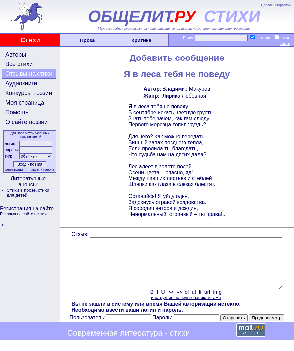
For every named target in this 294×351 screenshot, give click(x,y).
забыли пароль (42, 169)
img (217, 302)
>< (170, 302)
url (207, 302)
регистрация (14, 169)
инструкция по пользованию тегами (185, 307)
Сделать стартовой (276, 5)
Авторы (15, 54)
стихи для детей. (28, 193)
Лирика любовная (183, 96)
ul (193, 302)
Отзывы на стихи (28, 73)
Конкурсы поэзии (28, 93)
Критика (141, 40)
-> (179, 302)
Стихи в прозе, (22, 190)
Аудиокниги (21, 83)
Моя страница (24, 102)
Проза (87, 40)
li (199, 302)
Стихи (30, 40)
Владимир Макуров (185, 89)
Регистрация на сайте (27, 208)
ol (186, 302)
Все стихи (19, 64)
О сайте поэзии (26, 122)
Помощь (17, 112)
